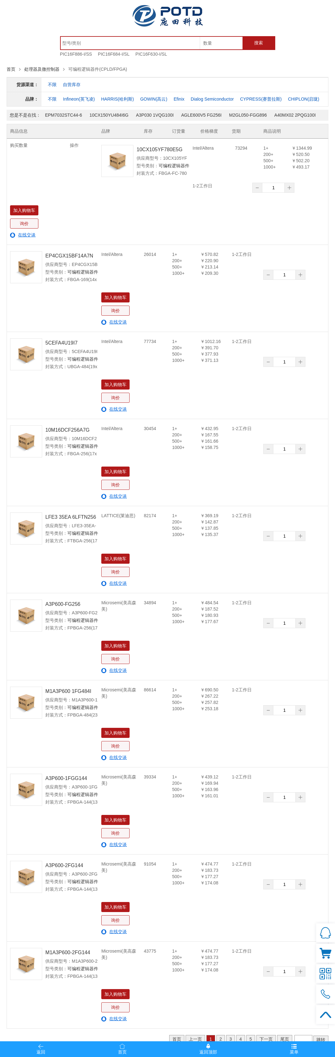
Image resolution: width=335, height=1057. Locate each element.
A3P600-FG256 (62, 604)
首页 (11, 69)
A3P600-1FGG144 (66, 778)
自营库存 (72, 84)
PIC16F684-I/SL (113, 54)
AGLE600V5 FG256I (201, 115)
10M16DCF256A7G (67, 430)
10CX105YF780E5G (159, 149)
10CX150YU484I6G (109, 115)
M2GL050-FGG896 (248, 115)
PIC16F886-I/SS (76, 54)
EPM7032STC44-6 (63, 115)
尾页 (284, 1039)
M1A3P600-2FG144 (67, 952)
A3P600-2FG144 (64, 865)
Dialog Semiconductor (212, 99)
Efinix (179, 99)
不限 (52, 84)
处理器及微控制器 (41, 69)
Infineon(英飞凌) (79, 99)
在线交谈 (27, 234)
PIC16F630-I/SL (151, 54)
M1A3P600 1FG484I (68, 691)
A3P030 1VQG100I (155, 115)
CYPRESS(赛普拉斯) (261, 99)
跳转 (320, 1039)
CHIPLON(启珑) (303, 99)
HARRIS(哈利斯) (117, 99)
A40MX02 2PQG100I (295, 115)
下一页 (266, 1039)
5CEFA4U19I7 (61, 343)
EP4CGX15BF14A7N (69, 255)
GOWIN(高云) (153, 99)
